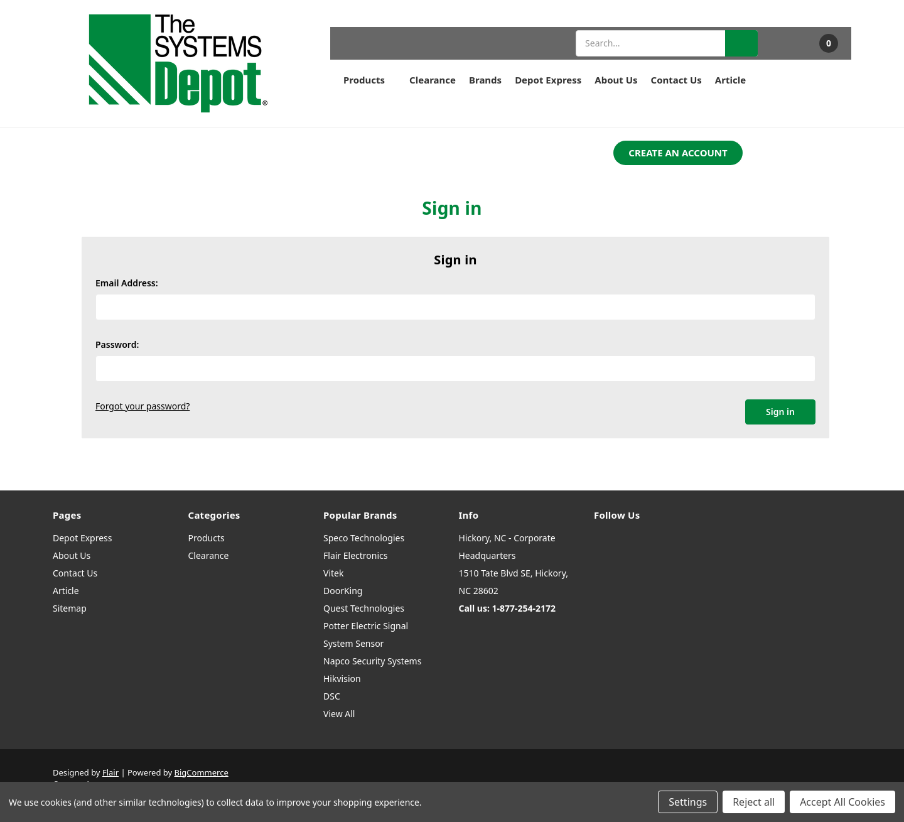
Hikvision (342, 678)
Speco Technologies (363, 538)
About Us (616, 79)
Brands (485, 79)
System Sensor (353, 643)
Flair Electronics (355, 555)
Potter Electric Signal (365, 626)
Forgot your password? (142, 406)
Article (730, 79)
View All (339, 714)
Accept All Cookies (842, 802)
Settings (688, 802)
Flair (110, 772)
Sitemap (70, 608)
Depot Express (548, 79)
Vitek (333, 573)
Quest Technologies (363, 608)
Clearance (432, 79)
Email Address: (126, 283)
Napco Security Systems (372, 661)
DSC (331, 696)
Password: (117, 344)
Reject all (754, 802)
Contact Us (676, 79)
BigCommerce (202, 772)
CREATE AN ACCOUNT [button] (677, 152)
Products (369, 79)
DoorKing (342, 591)
